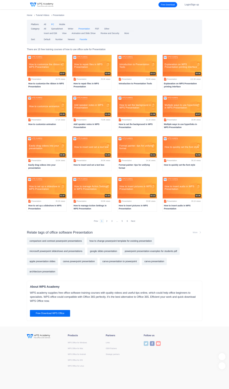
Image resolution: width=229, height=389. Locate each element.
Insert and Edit (50, 33)
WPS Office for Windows (77, 343)
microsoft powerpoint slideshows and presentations (56, 251)
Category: (35, 29)
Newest (71, 39)
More (126, 33)
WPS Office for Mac (75, 348)
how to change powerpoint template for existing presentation (120, 241)
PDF (97, 29)
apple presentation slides (42, 261)
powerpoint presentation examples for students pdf (151, 251)
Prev (96, 221)
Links (108, 343)
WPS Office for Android (77, 354)
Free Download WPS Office (50, 313)
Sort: (33, 39)
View (64, 33)
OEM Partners (111, 348)
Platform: (35, 24)
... (117, 221)
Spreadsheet (57, 29)
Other (106, 29)
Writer (70, 29)
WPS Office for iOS (75, 360)
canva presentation (154, 261)
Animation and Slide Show (83, 33)
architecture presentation (42, 271)
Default (47, 39)
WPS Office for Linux (76, 366)
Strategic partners (113, 354)
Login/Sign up (192, 4)
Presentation (58, 15)
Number (59, 39)
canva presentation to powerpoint (119, 261)
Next (133, 221)
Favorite (83, 39)
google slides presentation (103, 251)
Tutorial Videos (42, 15)
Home (29, 15)
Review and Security (110, 33)
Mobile (62, 24)
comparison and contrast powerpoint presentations (56, 241)
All (45, 24)
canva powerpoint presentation (79, 261)
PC (52, 24)
